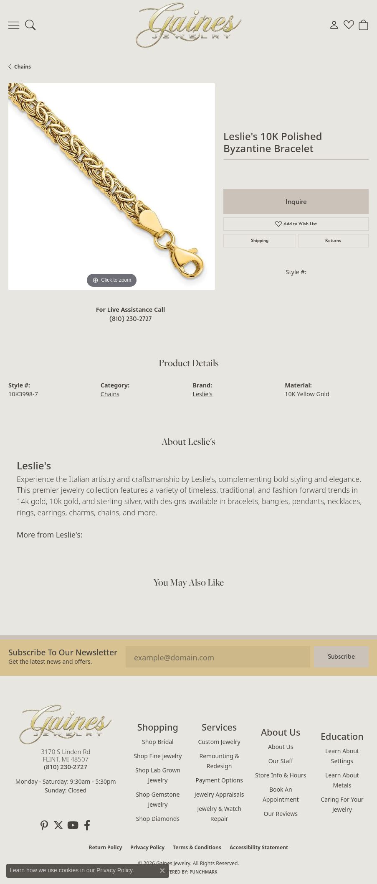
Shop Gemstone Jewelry (158, 799)
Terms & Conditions (197, 847)
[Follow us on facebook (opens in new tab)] (87, 825)
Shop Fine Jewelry (158, 756)
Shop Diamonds (158, 819)
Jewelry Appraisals (219, 794)
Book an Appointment (281, 794)
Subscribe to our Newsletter (62, 652)
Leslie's (203, 394)
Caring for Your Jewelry (342, 804)
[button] (30, 25)
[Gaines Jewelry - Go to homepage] (65, 724)
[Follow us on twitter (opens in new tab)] (58, 825)
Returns (333, 240)
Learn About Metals (342, 780)
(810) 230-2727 (130, 319)
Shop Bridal (158, 742)
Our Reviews (281, 814)
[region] (111, 186)
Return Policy (105, 847)
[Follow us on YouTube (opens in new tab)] (73, 825)
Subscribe (341, 656)
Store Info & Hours (280, 775)
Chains (22, 66)
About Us (280, 747)
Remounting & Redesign (219, 761)
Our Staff (280, 761)
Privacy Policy (147, 847)
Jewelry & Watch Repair (219, 814)
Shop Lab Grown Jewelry (157, 775)
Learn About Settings (342, 756)
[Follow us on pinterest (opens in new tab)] (44, 825)
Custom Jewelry (219, 742)
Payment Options (219, 780)
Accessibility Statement (259, 847)
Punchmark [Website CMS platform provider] (204, 872)
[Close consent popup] (162, 870)
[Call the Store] (65, 766)
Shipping (259, 240)
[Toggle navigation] (13, 25)
